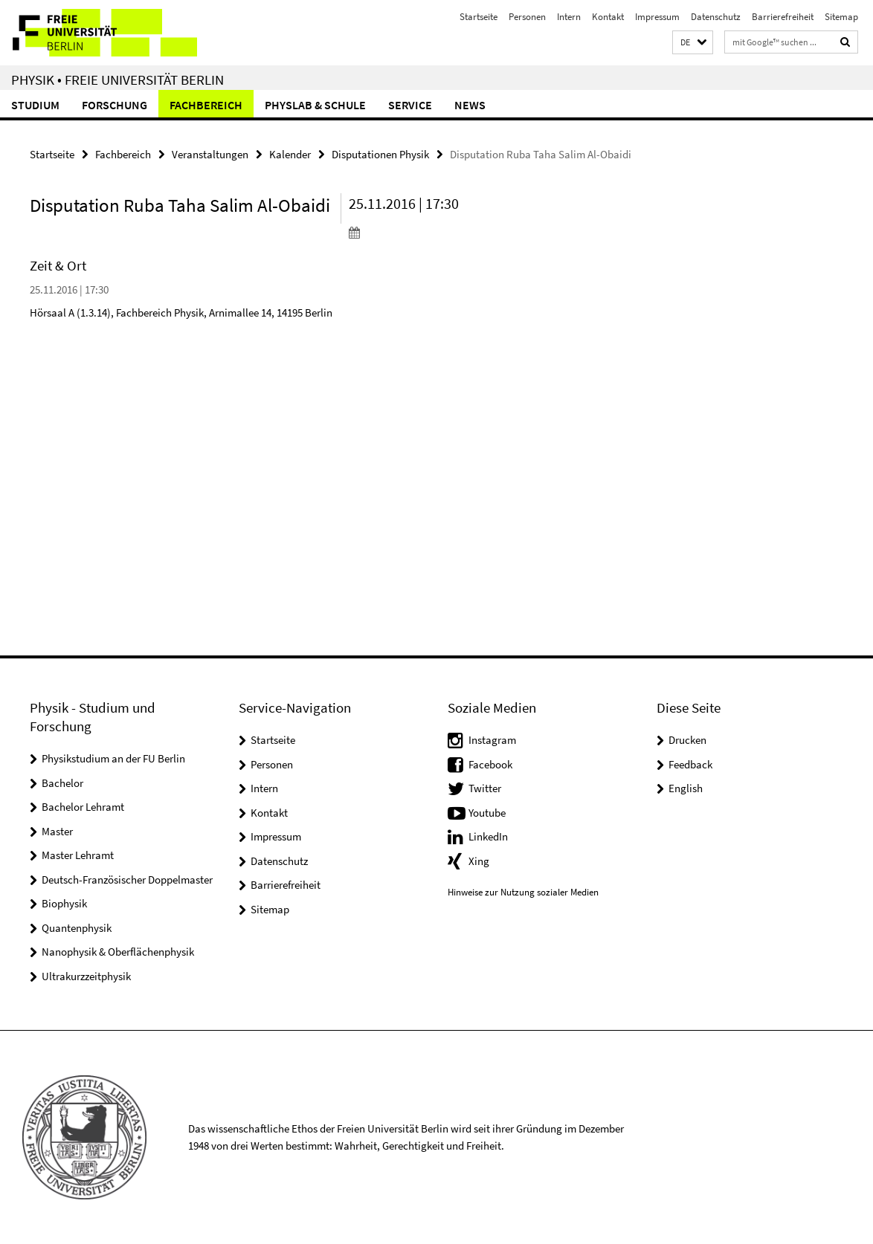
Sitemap (841, 16)
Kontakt (608, 16)
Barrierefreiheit (783, 16)
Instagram (492, 740)
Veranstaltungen (210, 154)
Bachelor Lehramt (83, 807)
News (470, 104)
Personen (527, 16)
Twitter (484, 788)
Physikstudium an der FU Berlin (113, 758)
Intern (569, 16)
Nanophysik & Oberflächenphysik (118, 952)
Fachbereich (206, 104)
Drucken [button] (687, 740)
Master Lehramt (78, 855)
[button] (692, 42)
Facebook (490, 764)
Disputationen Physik (380, 154)
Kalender (290, 154)
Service (410, 104)
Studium (35, 104)
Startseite (478, 16)
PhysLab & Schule (315, 104)
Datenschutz (716, 16)
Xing (478, 861)
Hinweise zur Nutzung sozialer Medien (523, 892)
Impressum (657, 16)
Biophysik (64, 903)
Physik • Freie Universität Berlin (117, 79)
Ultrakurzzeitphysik (86, 976)
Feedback (690, 764)
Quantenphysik (77, 928)
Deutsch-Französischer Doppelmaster (127, 879)
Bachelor (62, 783)
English (686, 788)
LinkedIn (488, 836)
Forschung (114, 104)
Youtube (487, 813)
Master (57, 831)
